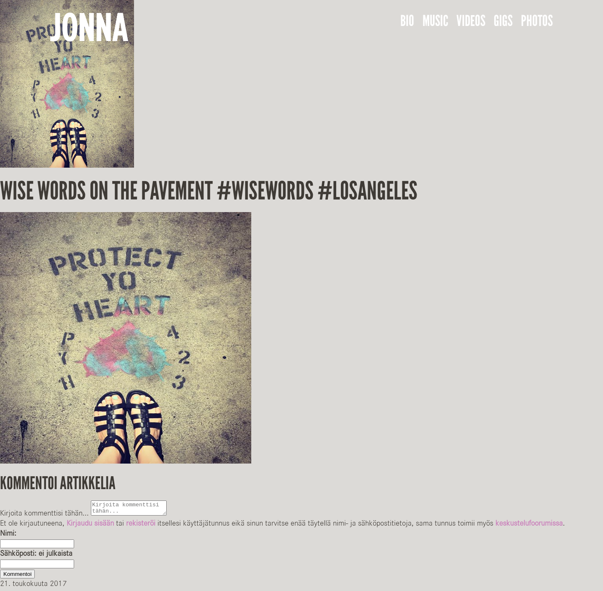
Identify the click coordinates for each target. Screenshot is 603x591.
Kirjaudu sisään (90, 525)
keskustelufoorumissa (529, 525)
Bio (407, 21)
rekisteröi (140, 525)
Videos (470, 21)
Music (435, 21)
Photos (537, 21)
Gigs (503, 21)
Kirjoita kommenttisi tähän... (44, 515)
